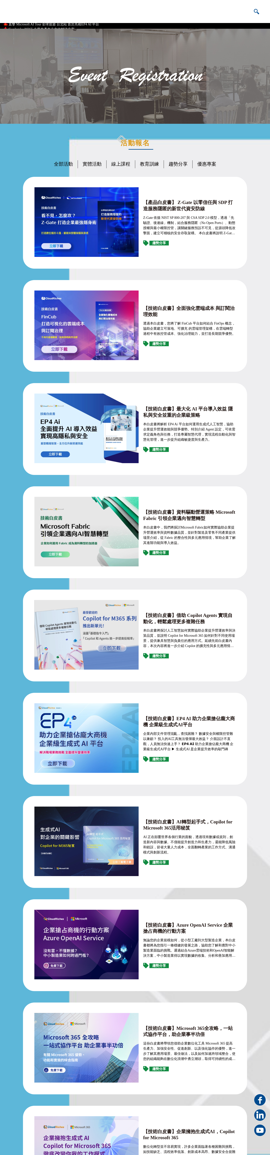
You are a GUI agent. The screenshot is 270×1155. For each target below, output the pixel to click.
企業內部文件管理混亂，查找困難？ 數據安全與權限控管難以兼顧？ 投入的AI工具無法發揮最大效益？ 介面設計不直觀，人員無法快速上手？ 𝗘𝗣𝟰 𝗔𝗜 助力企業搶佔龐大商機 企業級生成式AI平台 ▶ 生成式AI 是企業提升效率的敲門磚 (167, 587)
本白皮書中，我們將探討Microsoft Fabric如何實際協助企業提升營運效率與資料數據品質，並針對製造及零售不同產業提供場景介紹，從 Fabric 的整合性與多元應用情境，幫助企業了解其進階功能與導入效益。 (167, 434)
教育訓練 (149, 161)
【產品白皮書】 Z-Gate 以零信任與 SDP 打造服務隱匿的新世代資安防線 (167, 190)
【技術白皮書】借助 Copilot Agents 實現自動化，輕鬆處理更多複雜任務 (167, 490)
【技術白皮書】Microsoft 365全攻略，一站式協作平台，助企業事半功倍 (167, 789)
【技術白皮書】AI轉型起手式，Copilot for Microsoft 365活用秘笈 (167, 643)
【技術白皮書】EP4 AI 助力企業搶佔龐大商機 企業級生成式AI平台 (166, 569)
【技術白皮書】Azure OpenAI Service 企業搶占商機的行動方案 (167, 713)
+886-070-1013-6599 (203, 1119)
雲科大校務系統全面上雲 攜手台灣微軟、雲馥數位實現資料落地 (57, 22)
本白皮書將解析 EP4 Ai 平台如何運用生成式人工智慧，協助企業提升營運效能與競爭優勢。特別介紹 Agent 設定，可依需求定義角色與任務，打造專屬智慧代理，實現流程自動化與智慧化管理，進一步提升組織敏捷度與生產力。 (167, 360)
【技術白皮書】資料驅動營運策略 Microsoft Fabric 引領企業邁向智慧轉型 (166, 416)
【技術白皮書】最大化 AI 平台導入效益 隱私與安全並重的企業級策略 (167, 342)
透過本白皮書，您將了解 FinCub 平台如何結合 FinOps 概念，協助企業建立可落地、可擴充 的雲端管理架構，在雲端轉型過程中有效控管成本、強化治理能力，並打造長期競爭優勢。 (168, 283)
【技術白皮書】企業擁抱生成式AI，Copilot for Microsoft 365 (165, 860)
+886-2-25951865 (201, 1111)
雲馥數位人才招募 (134, 1128)
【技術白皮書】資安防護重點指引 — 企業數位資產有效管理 (164, 933)
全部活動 (63, 161)
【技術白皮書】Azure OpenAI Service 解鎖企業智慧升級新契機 (167, 1006)
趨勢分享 (178, 161)
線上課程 (120, 161)
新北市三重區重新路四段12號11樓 (145, 1111)
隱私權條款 (222, 1146)
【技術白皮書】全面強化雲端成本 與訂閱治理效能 (153, 268)
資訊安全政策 (239, 1146)
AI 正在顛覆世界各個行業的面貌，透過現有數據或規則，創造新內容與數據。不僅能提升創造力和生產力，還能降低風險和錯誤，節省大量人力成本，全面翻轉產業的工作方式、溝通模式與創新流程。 (168, 661)
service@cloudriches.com (138, 1119)
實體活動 (92, 161)
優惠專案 (206, 161)
